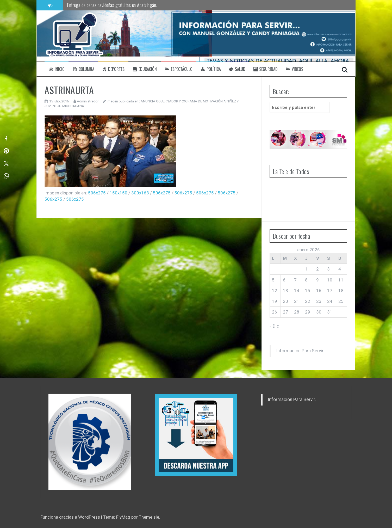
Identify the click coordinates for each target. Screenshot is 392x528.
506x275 (97, 192)
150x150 (118, 192)
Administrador (87, 101)
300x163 (140, 192)
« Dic (274, 326)
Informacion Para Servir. (300, 350)
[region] (89, 442)
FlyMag (123, 517)
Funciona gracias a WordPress (70, 517)
